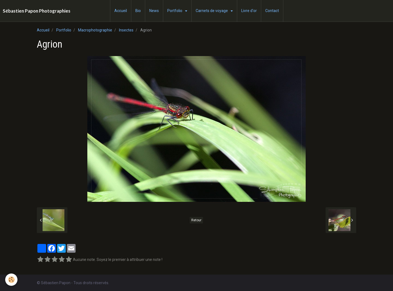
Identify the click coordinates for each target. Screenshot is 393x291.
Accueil (120, 10)
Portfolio (175, 10)
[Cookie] (11, 279)
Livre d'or (249, 10)
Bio (138, 10)
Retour (196, 220)
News (154, 10)
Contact (272, 10)
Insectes (126, 30)
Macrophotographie (95, 30)
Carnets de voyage (212, 10)
